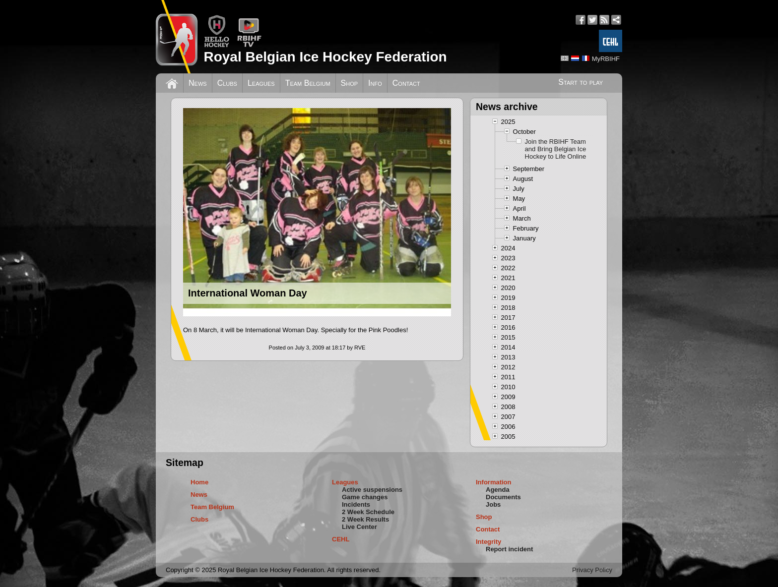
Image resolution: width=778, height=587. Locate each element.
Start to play (580, 82)
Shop (349, 83)
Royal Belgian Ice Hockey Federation (325, 56)
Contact (406, 83)
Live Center (359, 526)
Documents (503, 497)
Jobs (493, 504)
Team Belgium (307, 83)
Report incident (509, 549)
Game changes (365, 497)
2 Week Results (365, 519)
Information (494, 482)
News (198, 83)
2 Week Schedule (368, 512)
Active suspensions (372, 489)
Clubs (227, 83)
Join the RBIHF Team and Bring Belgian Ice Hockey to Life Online (555, 149)
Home (199, 482)
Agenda (498, 489)
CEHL (340, 539)
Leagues (261, 83)
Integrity (488, 541)
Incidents (356, 504)
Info (375, 83)
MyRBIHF (606, 58)
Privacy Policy (592, 570)
